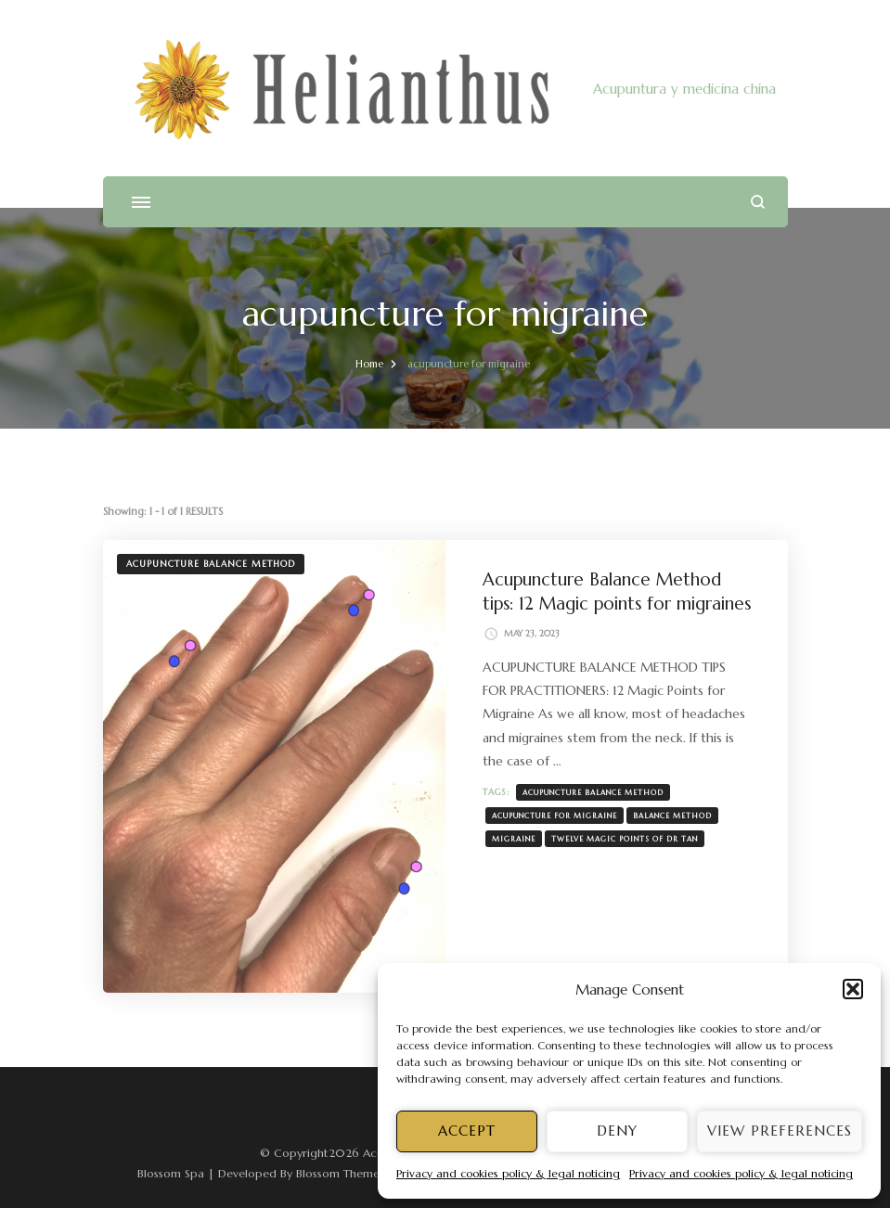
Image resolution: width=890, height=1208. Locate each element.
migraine (513, 838)
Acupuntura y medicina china (684, 88)
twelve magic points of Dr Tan (624, 838)
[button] (853, 989)
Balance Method (672, 815)
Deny (617, 1130)
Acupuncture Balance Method (210, 564)
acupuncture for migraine (554, 815)
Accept (467, 1130)
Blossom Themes (340, 1173)
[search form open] (758, 202)
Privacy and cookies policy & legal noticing (508, 1173)
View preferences (779, 1130)
